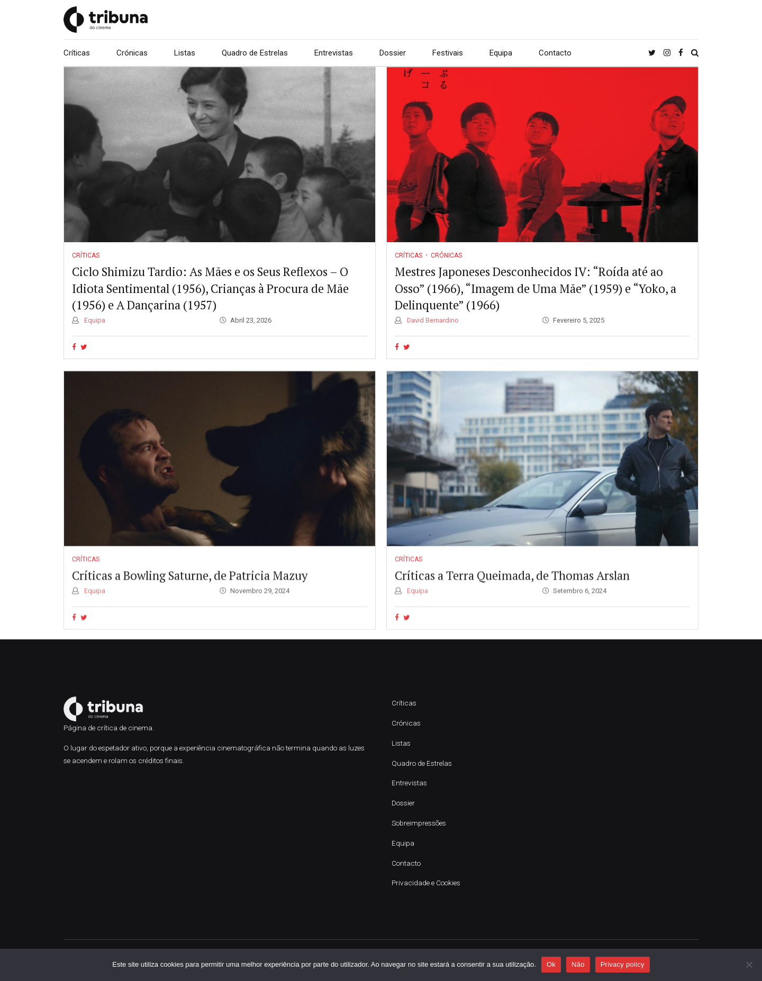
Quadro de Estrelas (255, 53)
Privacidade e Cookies (426, 882)
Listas (184, 53)
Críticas (77, 53)
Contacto (555, 53)
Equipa (500, 53)
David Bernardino (432, 320)
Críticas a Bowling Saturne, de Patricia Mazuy (189, 587)
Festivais (447, 53)
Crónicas (132, 53)
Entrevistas (333, 53)
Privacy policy (623, 964)
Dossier (392, 53)
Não (578, 964)
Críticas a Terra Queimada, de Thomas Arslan (512, 587)
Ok (551, 964)
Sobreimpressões (419, 823)
